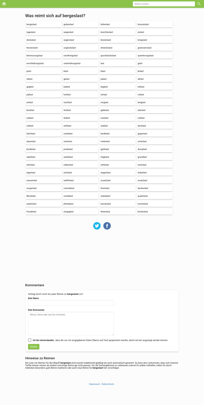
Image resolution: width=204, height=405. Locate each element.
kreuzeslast (143, 24)
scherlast (142, 141)
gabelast (105, 110)
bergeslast (32, 24)
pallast (30, 94)
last (102, 63)
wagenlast (106, 172)
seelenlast (31, 204)
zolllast (30, 126)
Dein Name (33, 298)
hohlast (67, 94)
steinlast (31, 165)
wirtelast (68, 172)
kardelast (105, 133)
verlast (104, 94)
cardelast (68, 133)
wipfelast (31, 157)
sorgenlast (32, 188)
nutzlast (104, 118)
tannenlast (106, 204)
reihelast (105, 165)
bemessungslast (35, 55)
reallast (104, 126)
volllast (141, 118)
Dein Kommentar (36, 310)
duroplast (142, 149)
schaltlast (68, 196)
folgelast (105, 157)
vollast (141, 94)
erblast (141, 87)
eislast (141, 32)
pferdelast (68, 204)
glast (140, 63)
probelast (68, 149)
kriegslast (142, 40)
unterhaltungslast (72, 63)
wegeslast (68, 32)
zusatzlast (106, 180)
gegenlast (142, 133)
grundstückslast (108, 55)
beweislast (106, 40)
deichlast (31, 133)
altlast (141, 79)
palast (103, 79)
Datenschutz (108, 384)
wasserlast (32, 180)
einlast (30, 102)
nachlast (68, 102)
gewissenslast (145, 48)
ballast (67, 87)
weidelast (68, 157)
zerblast (67, 126)
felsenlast (105, 211)
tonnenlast (143, 204)
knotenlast (143, 211)
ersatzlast (142, 180)
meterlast (105, 141)
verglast (104, 102)
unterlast (68, 141)
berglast (142, 102)
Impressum (94, 384)
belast (141, 71)
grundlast (142, 157)
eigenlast (31, 172)
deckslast (31, 40)
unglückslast (70, 48)
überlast (142, 110)
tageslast (31, 32)
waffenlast (69, 180)
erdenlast (142, 172)
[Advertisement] (102, 258)
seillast (30, 118)
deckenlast (143, 188)
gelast (66, 79)
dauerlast (31, 141)
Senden (33, 346)
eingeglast (69, 211)
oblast (30, 79)
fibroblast (31, 196)
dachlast (142, 126)
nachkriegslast (71, 55)
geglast (30, 87)
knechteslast (107, 32)
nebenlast (68, 165)
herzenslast (32, 48)
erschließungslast (35, 63)
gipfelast (105, 149)
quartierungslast (146, 55)
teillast (67, 118)
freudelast (31, 211)
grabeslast (69, 24)
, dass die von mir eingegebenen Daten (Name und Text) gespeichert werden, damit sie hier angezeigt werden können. (100, 340)
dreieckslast (106, 48)
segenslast (69, 40)
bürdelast (31, 149)
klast (66, 71)
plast (29, 71)
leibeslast (105, 24)
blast (103, 71)
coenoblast (69, 188)
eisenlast (142, 165)
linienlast (105, 188)
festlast (67, 110)
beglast (104, 87)
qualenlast (143, 196)
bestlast (30, 110)
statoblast (105, 196)
